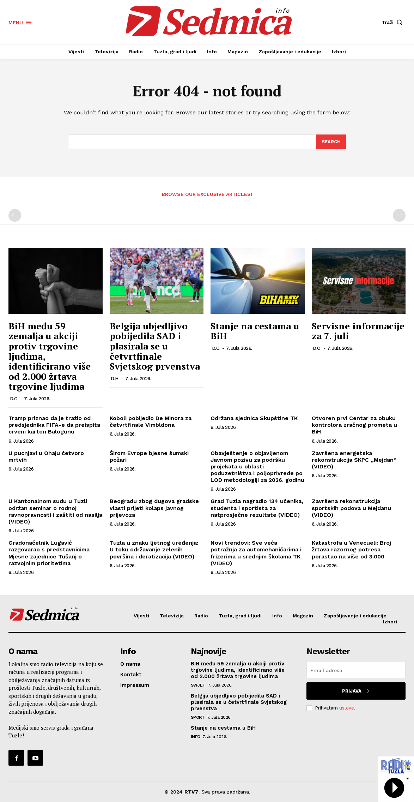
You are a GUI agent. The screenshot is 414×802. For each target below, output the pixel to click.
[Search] (331, 141)
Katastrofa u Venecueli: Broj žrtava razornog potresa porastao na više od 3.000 (351, 550)
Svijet (198, 685)
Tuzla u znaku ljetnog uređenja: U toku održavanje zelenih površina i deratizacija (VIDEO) (154, 550)
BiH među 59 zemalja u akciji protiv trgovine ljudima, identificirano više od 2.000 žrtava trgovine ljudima (238, 670)
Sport (198, 717)
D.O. (14, 398)
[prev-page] (14, 215)
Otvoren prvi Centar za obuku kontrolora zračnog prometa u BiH (354, 425)
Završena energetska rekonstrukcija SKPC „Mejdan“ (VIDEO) (354, 460)
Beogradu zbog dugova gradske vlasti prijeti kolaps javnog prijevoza (154, 508)
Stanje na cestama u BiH (255, 331)
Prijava (356, 691)
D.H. (115, 378)
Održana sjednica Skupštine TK (254, 418)
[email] (356, 670)
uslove (346, 708)
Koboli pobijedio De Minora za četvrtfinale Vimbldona (150, 421)
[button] (394, 22)
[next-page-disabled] (399, 215)
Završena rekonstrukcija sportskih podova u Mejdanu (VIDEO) (351, 508)
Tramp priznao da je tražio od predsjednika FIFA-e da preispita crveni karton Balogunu (54, 425)
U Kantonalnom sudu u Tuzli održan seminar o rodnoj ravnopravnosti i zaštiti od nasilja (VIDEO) (55, 511)
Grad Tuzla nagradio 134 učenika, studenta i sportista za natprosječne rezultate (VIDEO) (257, 508)
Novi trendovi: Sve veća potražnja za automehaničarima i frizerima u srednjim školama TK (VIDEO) (256, 553)
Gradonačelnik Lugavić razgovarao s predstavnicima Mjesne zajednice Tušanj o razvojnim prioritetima (49, 553)
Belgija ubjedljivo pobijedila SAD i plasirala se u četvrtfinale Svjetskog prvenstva (155, 346)
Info (195, 736)
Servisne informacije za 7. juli (358, 331)
